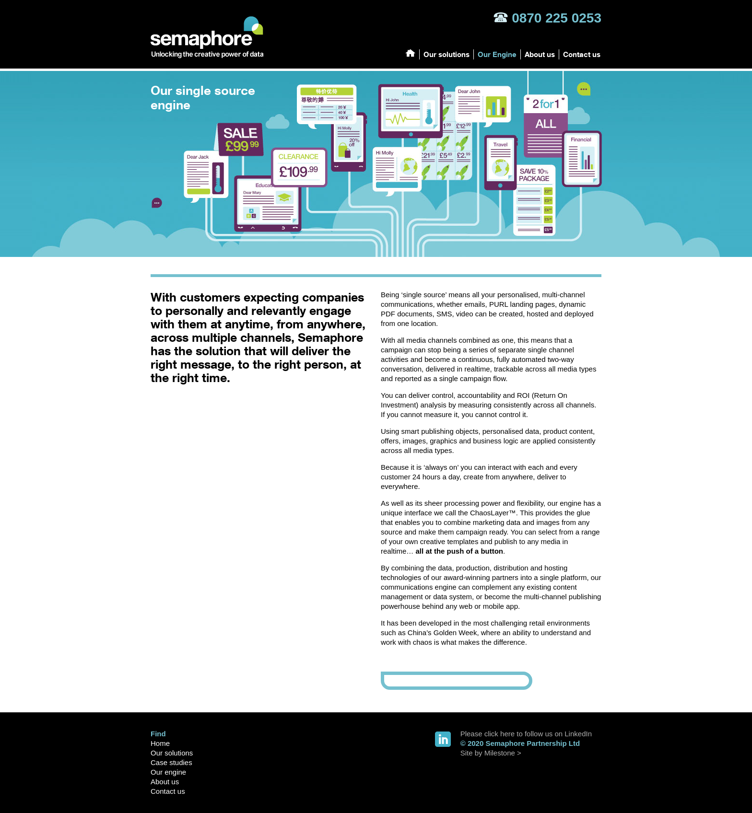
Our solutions (446, 54)
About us (540, 54)
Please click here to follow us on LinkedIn (526, 734)
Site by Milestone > (490, 753)
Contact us (581, 54)
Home (160, 743)
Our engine (168, 772)
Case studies (171, 762)
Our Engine (497, 54)
